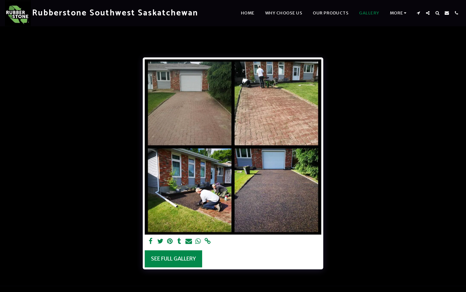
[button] (418, 13)
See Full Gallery (173, 258)
